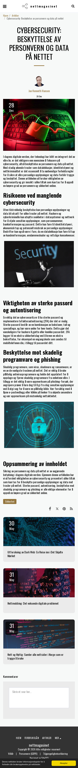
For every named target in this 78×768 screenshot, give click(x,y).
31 (11, 576)
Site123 (44, 758)
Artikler (15, 15)
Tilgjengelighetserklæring (55, 753)
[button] (4, 6)
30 (11, 525)
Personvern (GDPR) (28, 753)
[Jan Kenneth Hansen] (39, 80)
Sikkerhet (9, 501)
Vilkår (11, 753)
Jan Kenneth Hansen (39, 91)
